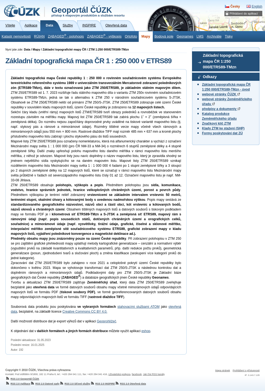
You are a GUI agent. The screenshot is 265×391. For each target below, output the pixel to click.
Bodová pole (163, 36)
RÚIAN (39, 36)
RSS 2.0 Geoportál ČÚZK (22, 378)
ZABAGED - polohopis (66, 36)
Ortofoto (131, 36)
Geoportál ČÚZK (88, 11)
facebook (137, 374)
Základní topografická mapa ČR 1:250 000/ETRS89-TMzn (223, 61)
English (257, 6)
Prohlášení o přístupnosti (246, 370)
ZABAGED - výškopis (104, 36)
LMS (200, 36)
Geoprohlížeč (106, 321)
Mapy (145, 36)
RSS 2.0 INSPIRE (102, 383)
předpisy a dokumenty (221, 109)
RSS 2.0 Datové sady (44, 383)
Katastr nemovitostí (16, 36)
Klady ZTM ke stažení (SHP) (223, 128)
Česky (235, 6)
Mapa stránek (222, 370)
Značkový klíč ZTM (216, 123)
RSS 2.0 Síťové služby (74, 383)
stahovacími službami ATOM (138, 307)
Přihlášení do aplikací (244, 13)
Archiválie (214, 36)
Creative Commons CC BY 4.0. (84, 311)
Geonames (185, 36)
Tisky (229, 36)
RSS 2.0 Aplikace (17, 383)
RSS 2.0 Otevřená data (130, 383)
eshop (145, 331)
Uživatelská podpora (119, 374)
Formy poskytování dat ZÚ (222, 133)
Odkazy (210, 77)
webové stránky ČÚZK (221, 94)
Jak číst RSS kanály (154, 374)
